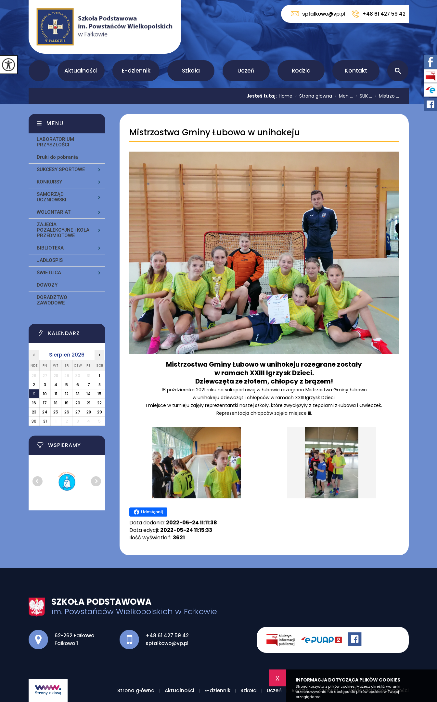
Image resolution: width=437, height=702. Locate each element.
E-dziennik (136, 70)
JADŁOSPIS (50, 260)
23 (34, 412)
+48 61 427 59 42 (378, 14)
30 (34, 421)
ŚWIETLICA (49, 273)
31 (45, 421)
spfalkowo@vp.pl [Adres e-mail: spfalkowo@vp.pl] (167, 643)
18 (56, 403)
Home (285, 96)
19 (67, 403)
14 (88, 394)
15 (99, 394)
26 (66, 412)
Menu (55, 123)
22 (99, 403)
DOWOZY (47, 285)
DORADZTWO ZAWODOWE (52, 300)
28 (88, 412)
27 (77, 412)
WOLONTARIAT (54, 212)
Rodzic (301, 70)
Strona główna (39, 70)
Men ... (342, 96)
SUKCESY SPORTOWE (61, 169)
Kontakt (356, 70)
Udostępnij (148, 512)
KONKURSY (49, 182)
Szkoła (191, 70)
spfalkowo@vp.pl (318, 13)
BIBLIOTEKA (50, 248)
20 (77, 403)
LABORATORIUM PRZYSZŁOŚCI (55, 142)
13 (78, 394)
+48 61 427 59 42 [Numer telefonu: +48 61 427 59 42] (167, 635)
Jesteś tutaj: (263, 96)
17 (45, 403)
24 (44, 412)
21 (88, 403)
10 (45, 394)
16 (34, 403)
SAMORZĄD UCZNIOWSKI (51, 197)
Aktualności (80, 70)
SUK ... (362, 96)
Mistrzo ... (385, 96)
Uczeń (246, 70)
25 (55, 412)
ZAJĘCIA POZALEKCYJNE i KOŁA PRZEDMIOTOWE (63, 230)
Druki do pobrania (57, 157)
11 (56, 394)
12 (67, 394)
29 (99, 412)
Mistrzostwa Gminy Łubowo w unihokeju (214, 132)
